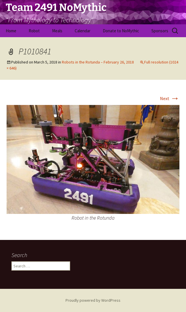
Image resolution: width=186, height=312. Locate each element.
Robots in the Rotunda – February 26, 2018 (98, 62)
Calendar (82, 30)
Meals (57, 30)
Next (169, 98)
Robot (34, 30)
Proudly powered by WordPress (93, 300)
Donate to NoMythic (121, 30)
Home (11, 30)
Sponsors (159, 30)
